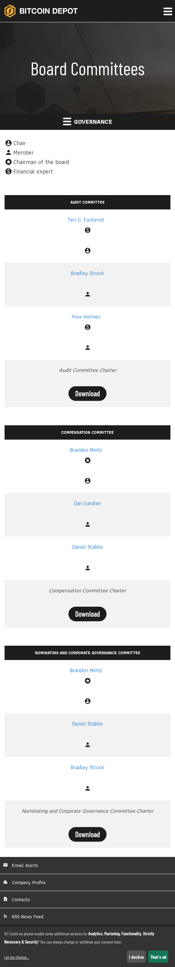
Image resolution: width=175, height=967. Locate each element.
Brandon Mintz (86, 449)
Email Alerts (24, 865)
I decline (136, 957)
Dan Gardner (87, 503)
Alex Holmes (86, 316)
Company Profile (28, 882)
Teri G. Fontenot (86, 219)
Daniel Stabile (87, 546)
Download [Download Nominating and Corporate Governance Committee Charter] (87, 834)
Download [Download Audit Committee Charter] (87, 393)
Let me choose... (16, 957)
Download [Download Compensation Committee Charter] (87, 613)
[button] (167, 11)
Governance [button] (87, 122)
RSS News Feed (26, 916)
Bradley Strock (87, 273)
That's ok (158, 957)
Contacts (20, 899)
